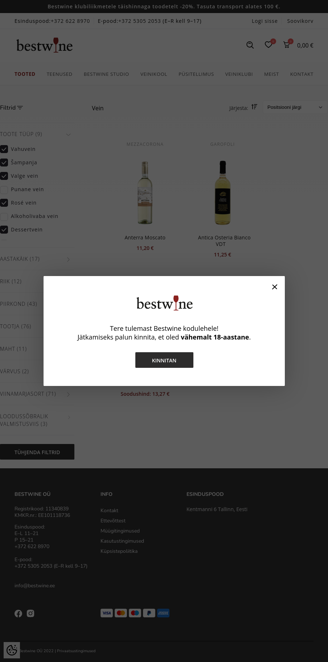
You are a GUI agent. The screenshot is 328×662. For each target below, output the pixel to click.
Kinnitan (164, 360)
